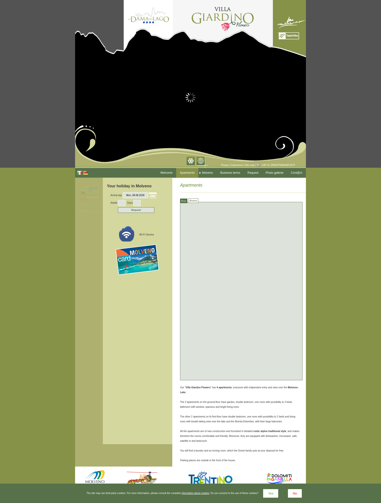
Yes (270, 493)
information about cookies (195, 493)
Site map (249, 165)
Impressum (237, 165)
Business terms (230, 172)
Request (253, 172)
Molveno (207, 172)
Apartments (187, 172)
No (295, 493)
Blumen (193, 200)
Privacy (225, 165)
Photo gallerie (274, 172)
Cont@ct (296, 172)
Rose (183, 200)
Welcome (166, 172)
